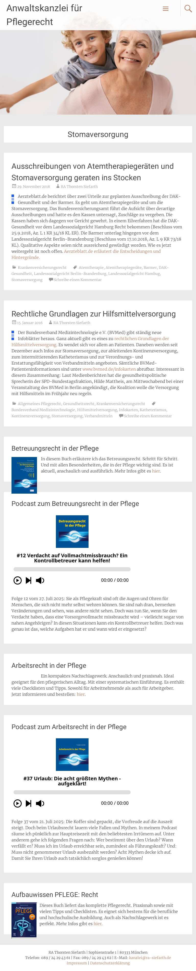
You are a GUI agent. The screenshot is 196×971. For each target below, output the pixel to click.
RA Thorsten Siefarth (79, 186)
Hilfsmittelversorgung (97, 410)
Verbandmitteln (98, 416)
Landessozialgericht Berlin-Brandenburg (70, 273)
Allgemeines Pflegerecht (39, 403)
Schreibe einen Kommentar (78, 280)
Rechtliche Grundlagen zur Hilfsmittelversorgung (93, 313)
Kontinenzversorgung (30, 416)
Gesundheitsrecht (78, 403)
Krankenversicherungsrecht (42, 267)
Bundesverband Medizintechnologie (43, 410)
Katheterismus (153, 410)
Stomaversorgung (26, 280)
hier (156, 471)
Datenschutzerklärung (110, 963)
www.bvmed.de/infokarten (109, 369)
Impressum (77, 963)
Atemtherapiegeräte (124, 267)
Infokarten (128, 410)
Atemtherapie (91, 267)
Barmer (150, 267)
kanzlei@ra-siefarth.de (150, 957)
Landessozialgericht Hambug (134, 273)
